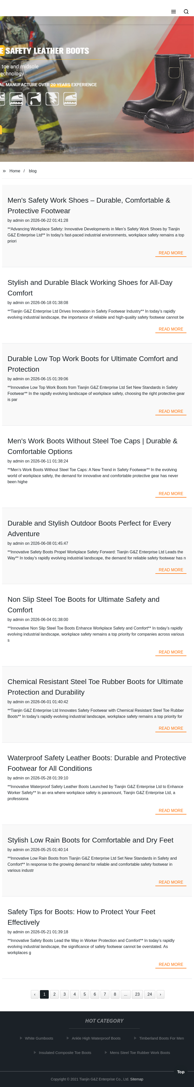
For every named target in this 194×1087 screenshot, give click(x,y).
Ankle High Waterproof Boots (97, 1038)
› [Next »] (160, 994)
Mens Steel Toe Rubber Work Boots (141, 1052)
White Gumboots (40, 1038)
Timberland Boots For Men (162, 1038)
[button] (173, 12)
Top (181, 1071)
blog (33, 171)
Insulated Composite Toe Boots (66, 1052)
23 (137, 994)
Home (15, 171)
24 (150, 994)
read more (171, 253)
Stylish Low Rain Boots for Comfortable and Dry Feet (91, 840)
